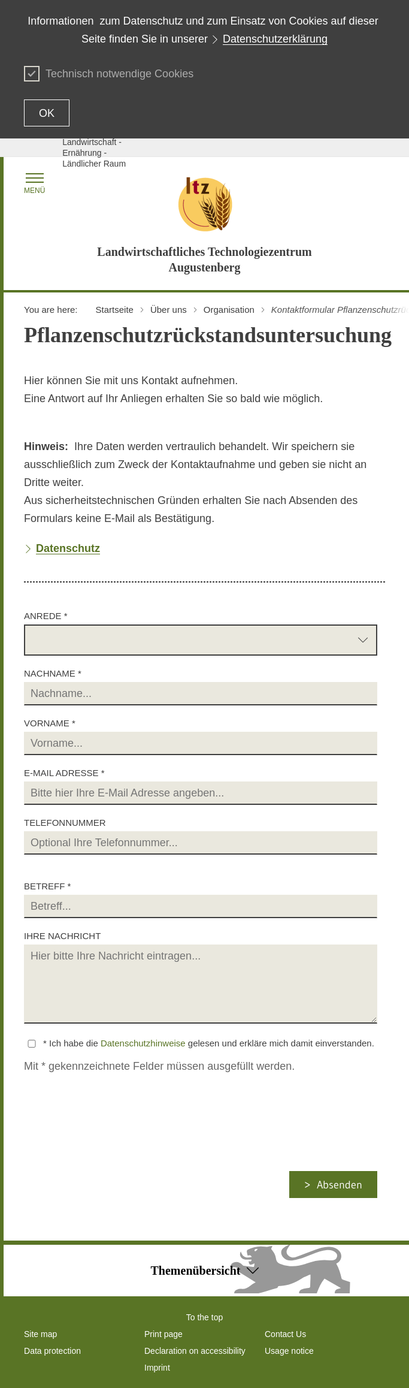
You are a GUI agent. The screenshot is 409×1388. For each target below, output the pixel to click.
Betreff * (47, 886)
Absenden (339, 1184)
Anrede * (46, 616)
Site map (40, 1334)
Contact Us (285, 1334)
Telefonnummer (65, 822)
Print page (163, 1334)
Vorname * (49, 723)
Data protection (52, 1351)
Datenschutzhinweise (143, 1043)
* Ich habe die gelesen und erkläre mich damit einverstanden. (208, 1043)
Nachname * (52, 673)
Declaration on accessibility (195, 1351)
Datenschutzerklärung (275, 39)
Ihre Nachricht (62, 936)
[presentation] (123, 1147)
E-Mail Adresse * (64, 773)
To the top (204, 1317)
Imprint (157, 1367)
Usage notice (289, 1351)
